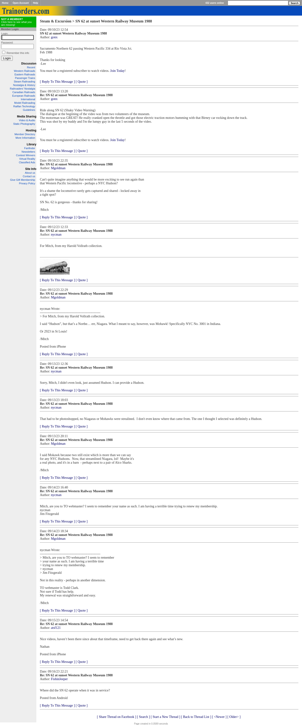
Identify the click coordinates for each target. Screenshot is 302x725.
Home (5, 3)
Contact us (29, 176)
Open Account (21, 3)
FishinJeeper (59, 679)
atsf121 (56, 628)
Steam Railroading (24, 81)
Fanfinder (29, 148)
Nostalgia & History (24, 85)
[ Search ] (143, 717)
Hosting (31, 130)
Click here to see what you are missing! (16, 22)
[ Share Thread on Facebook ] (116, 717)
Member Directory (25, 134)
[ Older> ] (234, 717)
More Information (25, 137)
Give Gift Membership (22, 179)
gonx (54, 37)
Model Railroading (24, 102)
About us (30, 172)
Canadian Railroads (23, 92)
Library (31, 144)
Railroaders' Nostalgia (22, 88)
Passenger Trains (25, 78)
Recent (31, 67)
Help (35, 3)
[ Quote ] (82, 81)
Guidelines (29, 109)
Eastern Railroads (25, 74)
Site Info (30, 169)
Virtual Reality (27, 158)
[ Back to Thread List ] (196, 717)
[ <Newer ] (219, 717)
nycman (56, 234)
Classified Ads (27, 162)
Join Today (117, 71)
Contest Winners (25, 155)
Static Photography (24, 123)
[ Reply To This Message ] (57, 81)
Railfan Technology (24, 106)
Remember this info (18, 53)
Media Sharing (26, 116)
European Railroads (23, 95)
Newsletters (28, 151)
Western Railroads (24, 70)
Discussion (28, 63)
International (28, 99)
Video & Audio (27, 120)
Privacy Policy (27, 183)
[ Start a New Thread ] (165, 717)
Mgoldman (58, 168)
